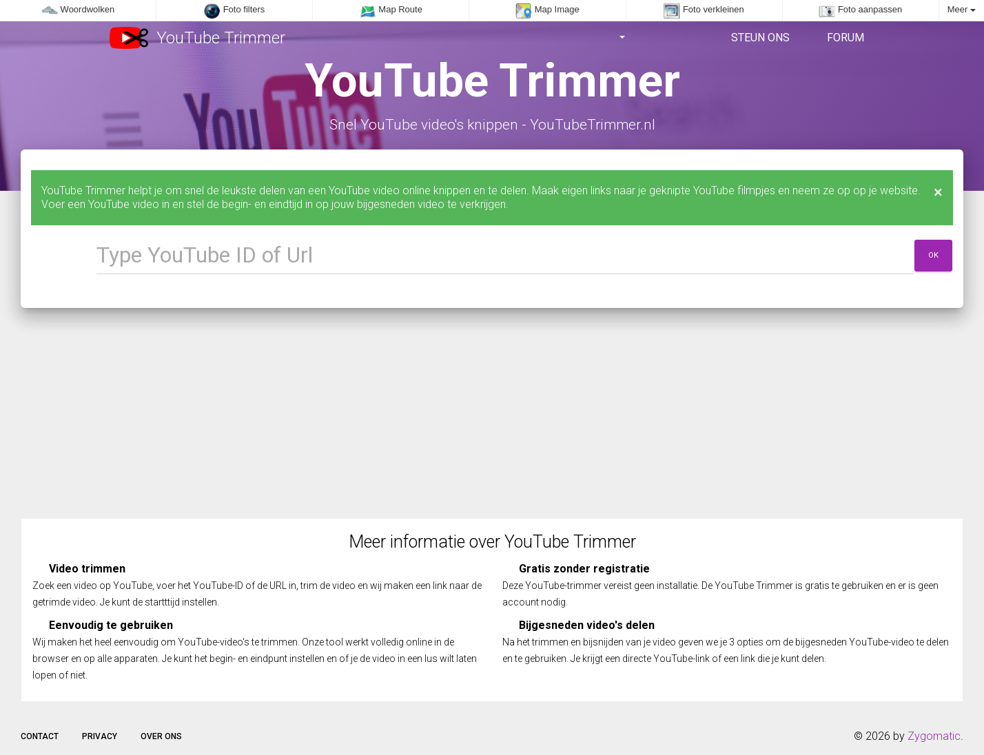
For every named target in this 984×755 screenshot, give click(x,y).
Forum (844, 37)
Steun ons (759, 37)
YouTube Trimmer (197, 38)
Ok (933, 255)
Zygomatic (934, 736)
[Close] (938, 192)
